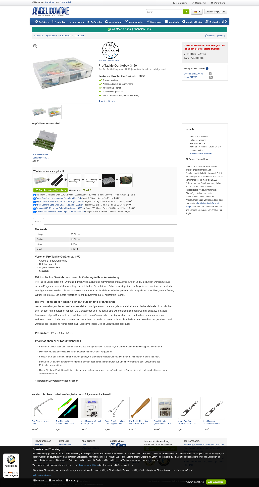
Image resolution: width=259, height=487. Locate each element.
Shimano (207, 444)
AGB (84, 444)
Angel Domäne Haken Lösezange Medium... (115, 422)
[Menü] (17, 456)
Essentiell (40, 480)
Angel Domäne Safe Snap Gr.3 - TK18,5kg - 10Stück (59, 201)
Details (38, 221)
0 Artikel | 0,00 (215, 12)
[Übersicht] (210, 35)
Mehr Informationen (42, 475)
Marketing (73, 480)
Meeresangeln (217, 444)
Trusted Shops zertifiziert (201, 153)
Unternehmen (65, 444)
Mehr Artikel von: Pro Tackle (109, 61)
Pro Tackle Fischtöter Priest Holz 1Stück (138, 422)
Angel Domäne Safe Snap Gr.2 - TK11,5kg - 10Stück (59, 205)
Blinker (199, 444)
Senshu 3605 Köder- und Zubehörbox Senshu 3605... (60, 208)
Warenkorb (217, 3)
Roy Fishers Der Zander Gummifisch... (65, 422)
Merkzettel (199, 3)
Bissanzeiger (189, 444)
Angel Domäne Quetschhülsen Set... (163, 422)
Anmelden (50, 2)
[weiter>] (221, 35)
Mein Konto (179, 3)
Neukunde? (65, 2)
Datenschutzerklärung (89, 465)
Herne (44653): (191, 77)
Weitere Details (107, 101)
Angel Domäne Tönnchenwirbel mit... (187, 422)
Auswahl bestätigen (195, 481)
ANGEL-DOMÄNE (52, 11)
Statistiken (57, 480)
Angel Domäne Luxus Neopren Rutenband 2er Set (58, 198)
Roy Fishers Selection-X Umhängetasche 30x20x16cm (60, 211)
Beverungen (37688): (193, 74)
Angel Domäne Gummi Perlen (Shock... (91, 422)
